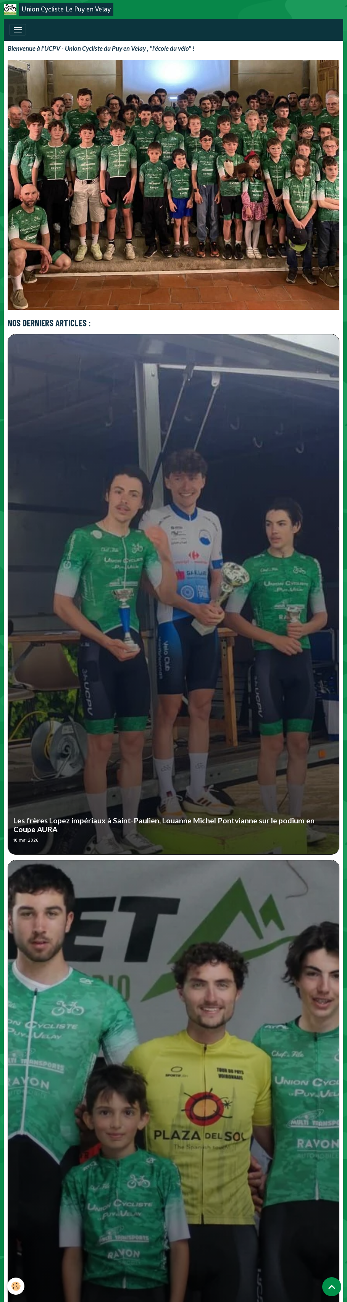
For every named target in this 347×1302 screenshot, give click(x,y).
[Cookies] (16, 1286)
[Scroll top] (331, 1286)
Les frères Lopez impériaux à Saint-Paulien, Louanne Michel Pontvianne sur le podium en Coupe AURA (164, 825)
